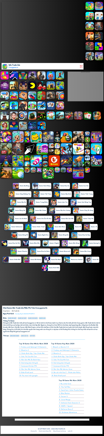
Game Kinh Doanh (14, 336)
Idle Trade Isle (15, 311)
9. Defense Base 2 (66, 409)
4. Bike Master (64, 393)
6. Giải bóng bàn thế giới (28, 363)
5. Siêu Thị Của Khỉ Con (60, 360)
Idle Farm (11, 327)
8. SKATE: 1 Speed (66, 406)
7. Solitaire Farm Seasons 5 (69, 403)
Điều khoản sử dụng (59, 431)
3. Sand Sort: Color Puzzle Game (71, 390)
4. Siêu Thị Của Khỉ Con (28, 356)
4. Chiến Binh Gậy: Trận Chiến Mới (64, 356)
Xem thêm (32, 336)
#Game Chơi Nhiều (33, 318)
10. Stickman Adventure (68, 412)
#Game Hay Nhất (22, 318)
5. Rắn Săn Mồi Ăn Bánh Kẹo (29, 360)
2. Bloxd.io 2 (24, 350)
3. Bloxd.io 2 (56, 353)
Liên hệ (70, 431)
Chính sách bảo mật (45, 431)
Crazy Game (6, 311)
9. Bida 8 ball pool (26, 372)
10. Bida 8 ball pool (59, 375)
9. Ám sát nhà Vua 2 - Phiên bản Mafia (66, 372)
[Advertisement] (85, 87)
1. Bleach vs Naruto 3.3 (60, 347)
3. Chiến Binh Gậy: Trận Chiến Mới (32, 353)
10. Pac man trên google (28, 375)
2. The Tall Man (64, 387)
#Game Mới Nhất (12, 318)
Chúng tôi (34, 431)
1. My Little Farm (65, 384)
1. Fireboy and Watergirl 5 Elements (33, 347)
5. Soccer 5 (63, 396)
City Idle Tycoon (20, 327)
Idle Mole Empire (30, 327)
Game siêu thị (24, 336)
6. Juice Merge (64, 400)
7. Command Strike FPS (28, 366)
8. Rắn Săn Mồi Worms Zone (29, 369)
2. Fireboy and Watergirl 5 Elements (65, 350)
